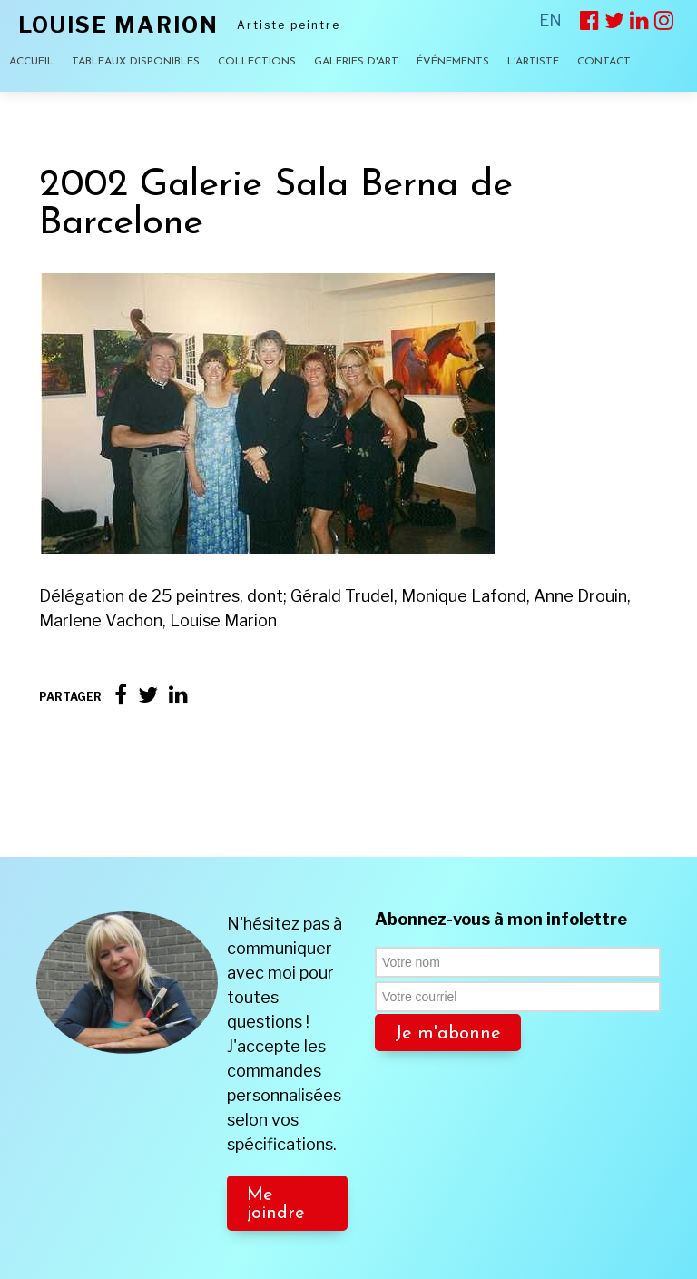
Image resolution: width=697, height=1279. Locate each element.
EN (550, 20)
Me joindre (276, 1136)
